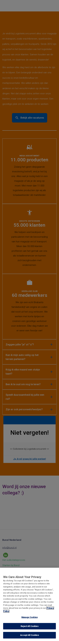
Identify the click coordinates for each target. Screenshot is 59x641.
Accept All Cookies (29, 635)
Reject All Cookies (29, 626)
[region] (29, 604)
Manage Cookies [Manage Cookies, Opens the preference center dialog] (29, 617)
